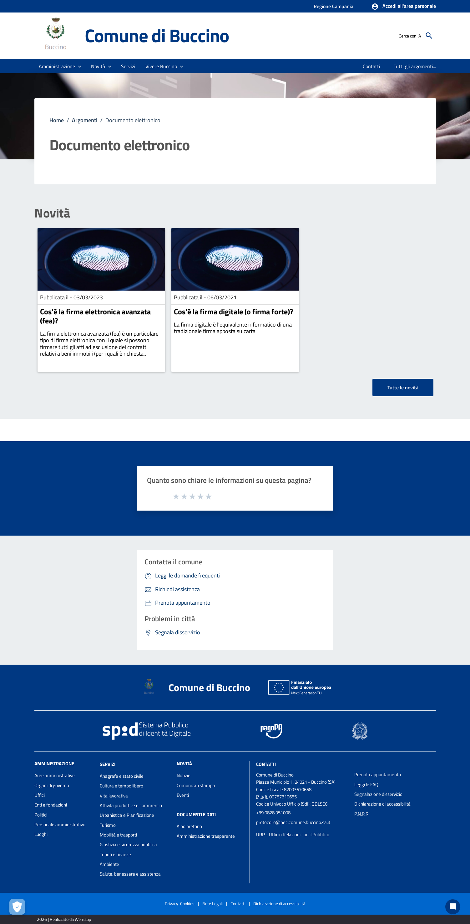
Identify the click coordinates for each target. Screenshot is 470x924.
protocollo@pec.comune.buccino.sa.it (293, 822)
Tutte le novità (402, 387)
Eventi (183, 795)
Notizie (183, 775)
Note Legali (212, 903)
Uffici (39, 795)
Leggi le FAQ (366, 784)
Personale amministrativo (59, 824)
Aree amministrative (54, 775)
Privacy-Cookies (180, 903)
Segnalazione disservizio (378, 794)
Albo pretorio (189, 826)
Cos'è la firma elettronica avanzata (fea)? (95, 316)
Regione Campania (333, 6)
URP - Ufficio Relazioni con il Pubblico (292, 834)
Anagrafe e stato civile (122, 776)
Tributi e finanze (115, 854)
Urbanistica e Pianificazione (127, 815)
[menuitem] (372, 66)
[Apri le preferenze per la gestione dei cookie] (17, 907)
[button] (403, 6)
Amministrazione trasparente (206, 836)
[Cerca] (429, 35)
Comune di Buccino (157, 35)
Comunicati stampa (196, 785)
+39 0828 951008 (273, 812)
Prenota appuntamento (377, 774)
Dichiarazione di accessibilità (382, 803)
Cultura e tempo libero (121, 785)
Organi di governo (51, 785)
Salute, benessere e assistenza (130, 873)
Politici (40, 814)
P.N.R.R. (361, 813)
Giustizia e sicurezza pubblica (128, 844)
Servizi (107, 764)
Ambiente (109, 864)
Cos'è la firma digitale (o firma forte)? (233, 311)
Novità (52, 213)
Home (56, 120)
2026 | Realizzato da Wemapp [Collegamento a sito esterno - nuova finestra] (64, 919)
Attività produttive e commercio (131, 805)
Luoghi (41, 834)
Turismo (108, 825)
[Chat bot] (453, 907)
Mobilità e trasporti (118, 834)
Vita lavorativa (114, 795)
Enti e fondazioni (50, 804)
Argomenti (84, 120)
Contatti (266, 764)
